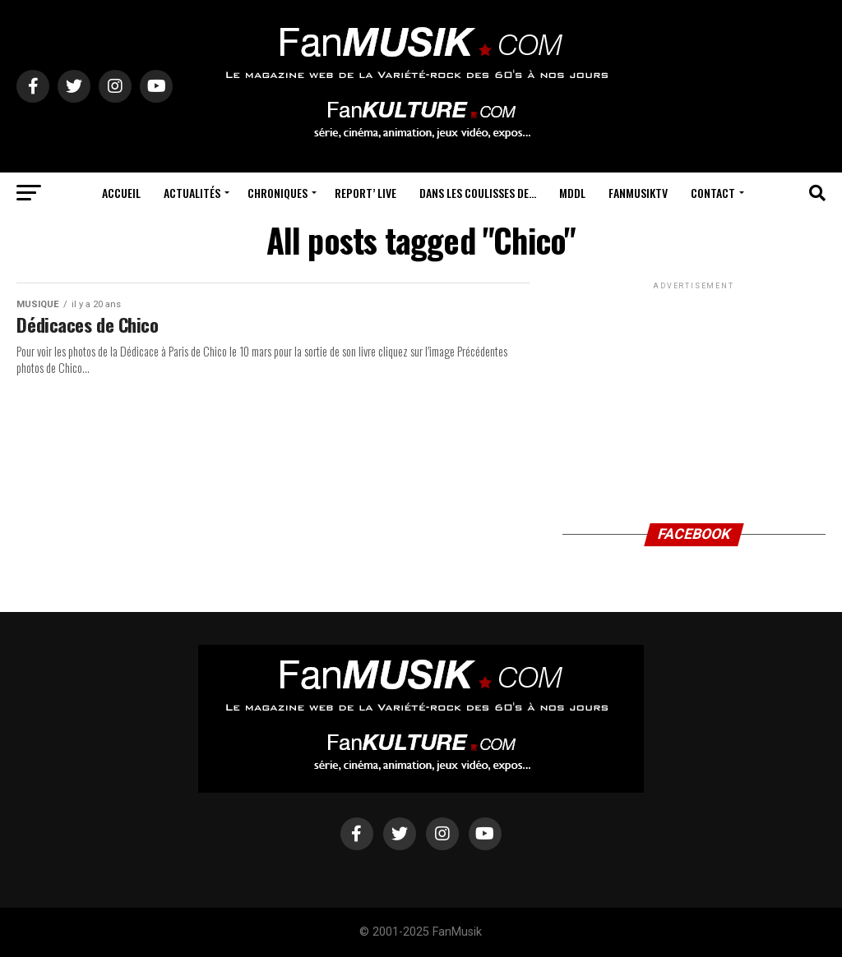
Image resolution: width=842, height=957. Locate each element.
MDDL (572, 192)
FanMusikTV (638, 192)
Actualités (192, 192)
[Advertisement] (694, 396)
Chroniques (278, 192)
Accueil (121, 192)
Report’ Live (365, 192)
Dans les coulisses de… (477, 192)
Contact (713, 192)
